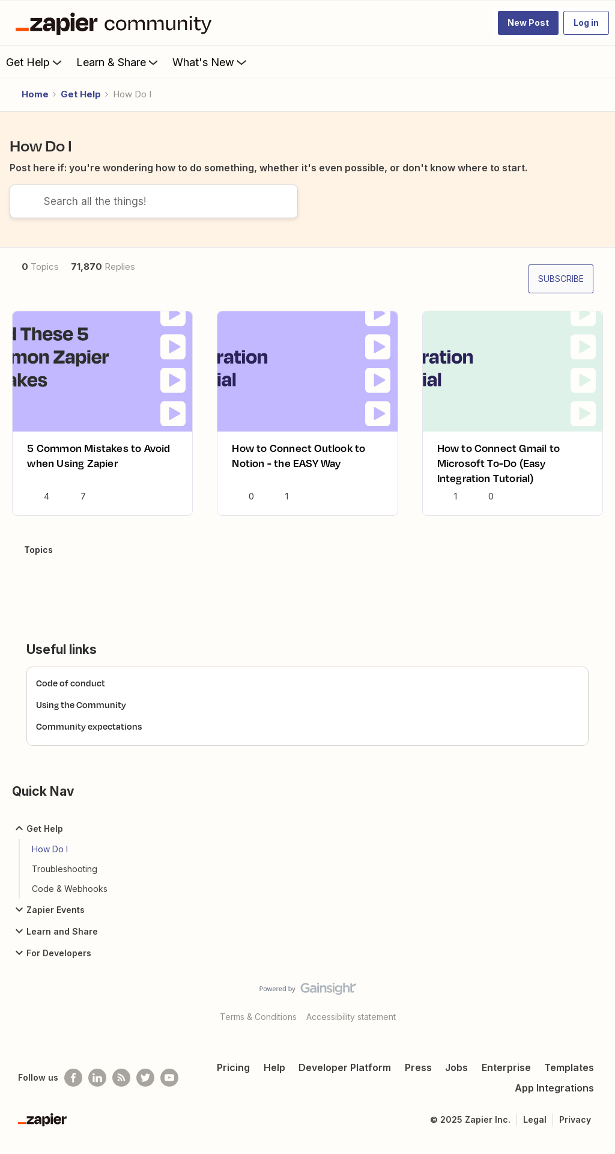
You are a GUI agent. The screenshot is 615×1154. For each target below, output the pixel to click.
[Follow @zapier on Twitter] (145, 1087)
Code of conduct (70, 692)
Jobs (456, 1077)
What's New (210, 62)
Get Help (35, 62)
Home (35, 94)
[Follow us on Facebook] (73, 1087)
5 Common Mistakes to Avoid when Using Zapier (98, 465)
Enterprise (506, 1077)
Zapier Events (48, 919)
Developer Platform (344, 1077)
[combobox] (154, 211)
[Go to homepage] (116, 23)
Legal (535, 1129)
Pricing (233, 1077)
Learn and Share (55, 940)
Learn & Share (118, 62)
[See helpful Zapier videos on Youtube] (169, 1087)
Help (274, 1077)
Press (418, 1077)
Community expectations (89, 736)
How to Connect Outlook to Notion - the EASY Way (298, 465)
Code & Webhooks (70, 898)
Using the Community (81, 714)
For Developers (51, 962)
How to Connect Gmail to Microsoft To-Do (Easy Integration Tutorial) (498, 472)
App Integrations (554, 1097)
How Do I (50, 858)
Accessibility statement (351, 1026)
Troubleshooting (64, 878)
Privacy (575, 1129)
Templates (569, 1077)
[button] (528, 23)
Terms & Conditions (258, 1026)
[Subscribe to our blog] (121, 1087)
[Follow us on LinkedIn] (97, 1087)
